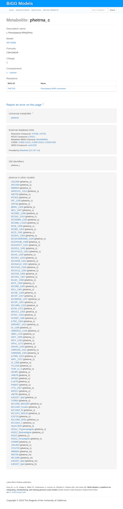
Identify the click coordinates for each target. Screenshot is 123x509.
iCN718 (15, 416)
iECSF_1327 (17, 296)
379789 (35, 134)
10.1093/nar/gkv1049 (17, 492)
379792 (42, 134)
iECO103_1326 (19, 267)
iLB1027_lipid (18, 397)
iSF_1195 (16, 200)
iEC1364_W (17, 410)
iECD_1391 (17, 232)
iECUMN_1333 (19, 305)
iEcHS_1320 (17, 254)
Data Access (36, 10)
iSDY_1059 (17, 337)
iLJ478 (14, 381)
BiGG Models (19, 3)
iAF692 (15, 378)
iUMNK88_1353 (19, 353)
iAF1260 (15, 185)
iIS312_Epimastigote (21, 432)
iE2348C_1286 (18, 213)
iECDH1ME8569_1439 (22, 238)
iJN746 (15, 204)
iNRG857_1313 (19, 324)
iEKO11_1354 (18, 311)
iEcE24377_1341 (20, 245)
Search (112, 10)
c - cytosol (11, 72)
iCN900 (15, 442)
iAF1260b (11, 42)
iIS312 (14, 435)
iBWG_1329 (17, 207)
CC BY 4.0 (34, 150)
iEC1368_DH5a (19, 419)
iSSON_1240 (18, 346)
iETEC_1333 (17, 315)
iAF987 (15, 372)
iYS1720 (15, 448)
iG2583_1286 (18, 318)
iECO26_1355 (18, 273)
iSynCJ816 (16, 426)
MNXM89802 (42, 139)
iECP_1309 (17, 283)
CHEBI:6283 (50, 142)
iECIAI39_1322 (19, 261)
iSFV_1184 (17, 340)
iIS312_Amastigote (20, 438)
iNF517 (15, 391)
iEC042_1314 (18, 216)
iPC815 (15, 197)
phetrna (15, 117)
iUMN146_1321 (19, 350)
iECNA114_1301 (19, 264)
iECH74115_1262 (20, 251)
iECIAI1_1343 (18, 258)
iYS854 (15, 400)
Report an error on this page (24, 104)
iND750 (15, 194)
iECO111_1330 (19, 270)
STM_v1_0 (16, 369)
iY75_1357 (16, 388)
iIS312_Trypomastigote (23, 429)
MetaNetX (24, 150)
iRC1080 (15, 457)
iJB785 (15, 394)
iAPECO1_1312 (19, 191)
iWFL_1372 (17, 359)
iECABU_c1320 (19, 223)
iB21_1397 (16, 210)
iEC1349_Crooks (20, 407)
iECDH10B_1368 (20, 242)
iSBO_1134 (17, 334)
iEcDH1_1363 (18, 235)
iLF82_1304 (17, 321)
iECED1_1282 (18, 248)
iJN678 (15, 375)
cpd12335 (32, 145)
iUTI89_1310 (17, 356)
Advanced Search (23, 10)
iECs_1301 (17, 289)
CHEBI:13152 (24, 142)
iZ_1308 (15, 362)
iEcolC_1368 (17, 280)
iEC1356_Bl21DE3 (20, 403)
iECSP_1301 (17, 302)
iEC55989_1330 (19, 219)
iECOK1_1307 (18, 277)
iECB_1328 (17, 226)
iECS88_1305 (18, 286)
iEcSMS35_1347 (19, 299)
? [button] (43, 104)
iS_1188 (15, 327)
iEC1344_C (17, 423)
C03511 (31, 137)
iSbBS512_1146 (19, 331)
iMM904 (15, 188)
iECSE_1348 (17, 293)
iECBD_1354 (18, 229)
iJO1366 (15, 181)
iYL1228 (15, 365)
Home (11, 10)
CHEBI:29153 (38, 142)
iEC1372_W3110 (20, 413)
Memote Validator (50, 10)
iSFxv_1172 (17, 343)
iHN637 (15, 385)
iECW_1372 (17, 308)
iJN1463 (15, 445)
